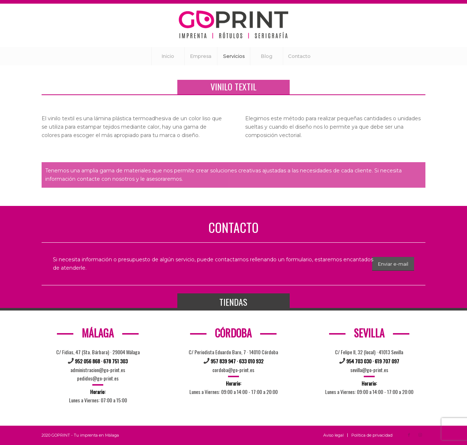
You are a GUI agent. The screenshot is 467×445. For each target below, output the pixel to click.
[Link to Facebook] (409, 434)
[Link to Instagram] (419, 434)
